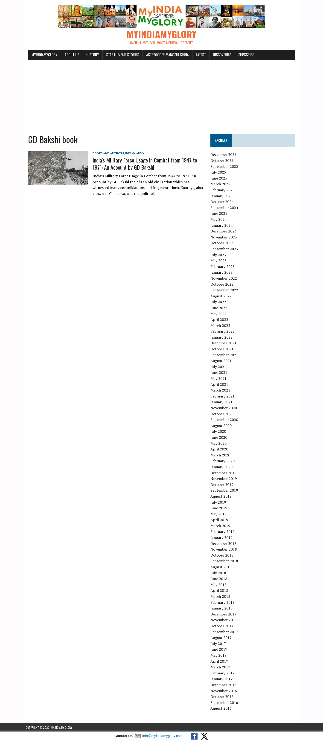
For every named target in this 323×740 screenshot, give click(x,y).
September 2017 (225, 631)
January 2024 (222, 225)
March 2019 (221, 525)
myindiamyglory (42, 55)
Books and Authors (106, 153)
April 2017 (220, 661)
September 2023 (225, 249)
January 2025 (222, 195)
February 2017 (223, 673)
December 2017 (224, 614)
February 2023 (223, 266)
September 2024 (225, 207)
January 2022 (222, 337)
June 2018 (219, 578)
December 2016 (224, 685)
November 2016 (224, 690)
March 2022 (221, 325)
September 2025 (225, 166)
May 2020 (219, 443)
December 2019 (224, 472)
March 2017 (221, 667)
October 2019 (222, 484)
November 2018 (224, 549)
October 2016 (222, 696)
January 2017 (222, 679)
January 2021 (222, 402)
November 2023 (224, 237)
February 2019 (223, 531)
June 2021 (219, 372)
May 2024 (219, 219)
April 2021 (220, 384)
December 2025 (224, 154)
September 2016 (225, 702)
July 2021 (219, 366)
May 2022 (219, 313)
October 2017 (222, 626)
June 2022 (219, 308)
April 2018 (220, 590)
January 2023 (222, 272)
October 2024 (222, 201)
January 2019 (222, 537)
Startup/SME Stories (120, 55)
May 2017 (219, 655)
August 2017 (222, 637)
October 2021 (222, 349)
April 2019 (220, 519)
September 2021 (225, 354)
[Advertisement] (161, 95)
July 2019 (219, 502)
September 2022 (225, 290)
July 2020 (219, 431)
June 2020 (219, 437)
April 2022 (220, 319)
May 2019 (219, 514)
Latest (199, 55)
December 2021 (224, 343)
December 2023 (224, 231)
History (90, 55)
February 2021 (223, 396)
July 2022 (219, 302)
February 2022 (223, 331)
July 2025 (219, 172)
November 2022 (224, 278)
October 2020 (222, 413)
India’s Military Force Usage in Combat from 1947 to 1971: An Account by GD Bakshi (142, 163)
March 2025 (221, 184)
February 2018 (223, 602)
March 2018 (221, 596)
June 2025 (219, 178)
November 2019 (224, 478)
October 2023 (222, 243)
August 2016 (222, 708)
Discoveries (220, 55)
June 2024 (219, 213)
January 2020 (222, 467)
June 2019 (219, 508)
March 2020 (221, 455)
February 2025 (223, 190)
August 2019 (222, 496)
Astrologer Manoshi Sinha (165, 55)
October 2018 (222, 555)
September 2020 (225, 419)
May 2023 (219, 260)
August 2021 (222, 360)
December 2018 (224, 543)
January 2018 (222, 608)
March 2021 (221, 390)
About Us (69, 55)
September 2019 (225, 490)
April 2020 (220, 449)
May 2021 (219, 378)
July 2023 (219, 254)
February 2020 (223, 461)
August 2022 (222, 296)
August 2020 (222, 425)
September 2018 (225, 561)
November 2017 (224, 620)
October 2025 (222, 160)
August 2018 (222, 567)
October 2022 (222, 284)
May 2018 (219, 584)
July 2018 (219, 572)
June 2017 (219, 649)
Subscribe (244, 55)
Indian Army (132, 153)
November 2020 (224, 408)
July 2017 (219, 643)
